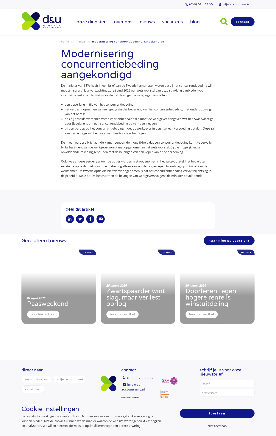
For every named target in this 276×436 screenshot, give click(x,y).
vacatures (172, 22)
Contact (243, 22)
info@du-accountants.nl (133, 387)
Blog (195, 22)
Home (65, 41)
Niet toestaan (217, 426)
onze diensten (92, 22)
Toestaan (217, 413)
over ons (123, 22)
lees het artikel (43, 314)
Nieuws (147, 22)
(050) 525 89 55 (140, 378)
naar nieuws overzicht (229, 240)
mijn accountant (234, 4)
